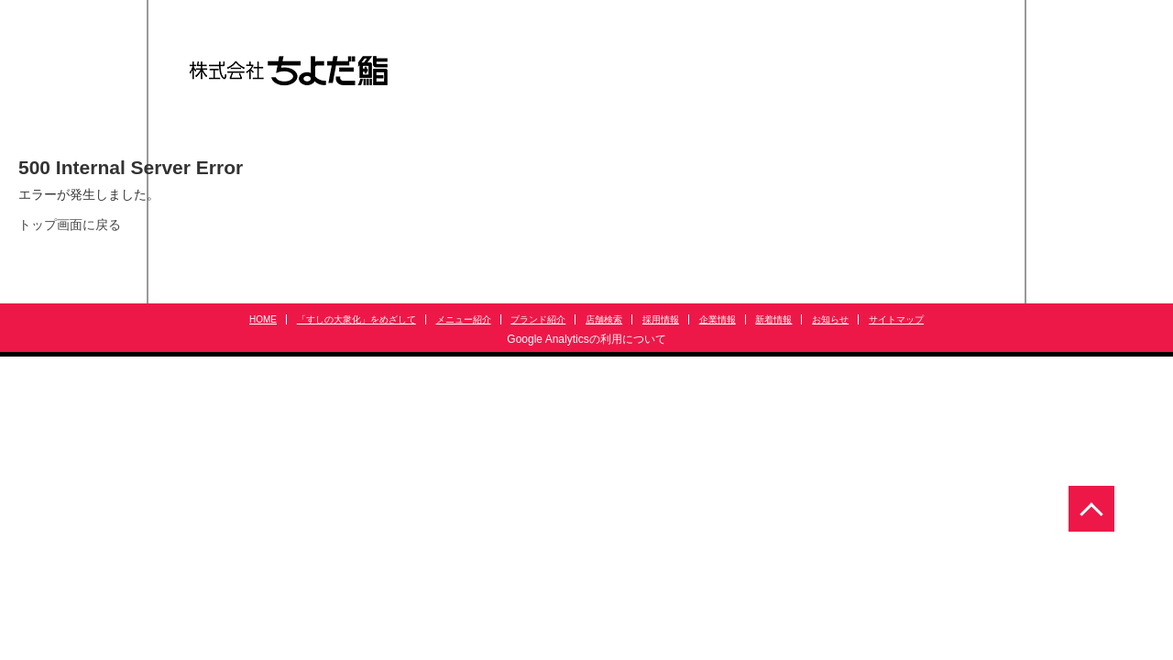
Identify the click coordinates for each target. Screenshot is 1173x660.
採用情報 (660, 319)
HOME (263, 319)
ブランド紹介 (537, 319)
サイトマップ (896, 319)
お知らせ (830, 319)
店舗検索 (604, 319)
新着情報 (773, 319)
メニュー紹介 (463, 319)
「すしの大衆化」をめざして (356, 319)
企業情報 (717, 319)
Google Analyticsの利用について (586, 339)
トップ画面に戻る (69, 224)
